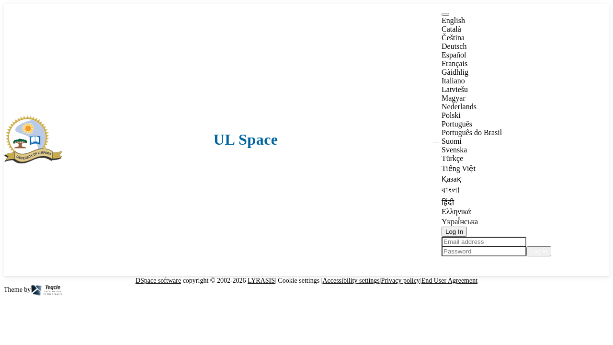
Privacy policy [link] (400, 280)
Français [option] (454, 63)
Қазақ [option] (451, 179)
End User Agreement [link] (449, 280)
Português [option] (457, 124)
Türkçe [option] (452, 158)
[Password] (484, 251)
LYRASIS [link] (261, 280)
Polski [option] (451, 115)
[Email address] (484, 242)
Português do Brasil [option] (472, 132)
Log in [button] (538, 251)
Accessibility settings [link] (350, 280)
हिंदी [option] (448, 202)
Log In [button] (454, 231)
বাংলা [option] (451, 190)
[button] (33, 161)
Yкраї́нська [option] (460, 222)
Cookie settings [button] (298, 280)
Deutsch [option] (454, 46)
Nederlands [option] (459, 107)
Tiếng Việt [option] (459, 168)
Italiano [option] (453, 81)
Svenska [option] (454, 150)
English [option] (453, 20)
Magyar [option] (453, 98)
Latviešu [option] (455, 89)
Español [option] (454, 55)
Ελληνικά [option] (456, 211)
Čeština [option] (453, 38)
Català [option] (451, 29)
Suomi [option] (452, 141)
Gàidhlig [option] (455, 72)
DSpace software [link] (158, 280)
